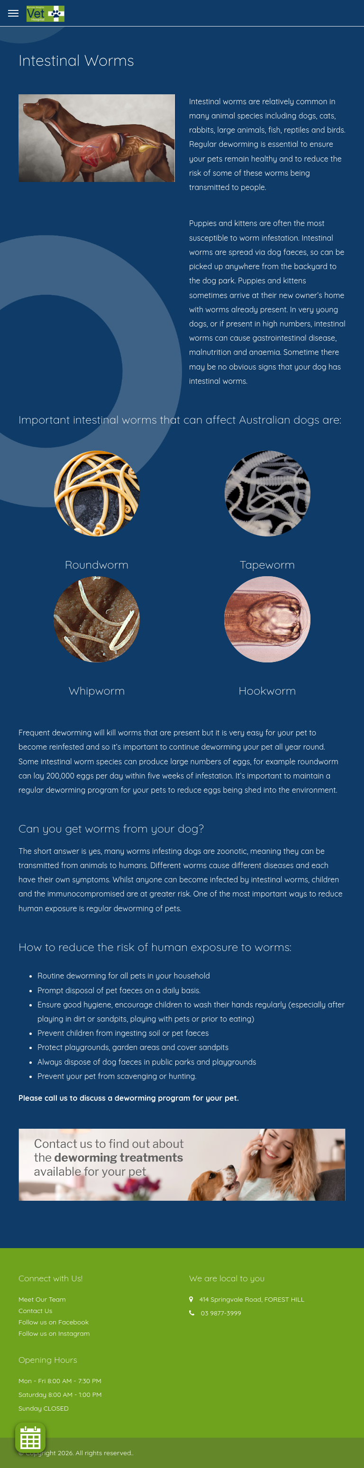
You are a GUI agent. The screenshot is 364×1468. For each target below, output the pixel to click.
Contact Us (35, 1310)
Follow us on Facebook (53, 1322)
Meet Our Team (42, 1299)
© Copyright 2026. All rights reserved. (75, 1453)
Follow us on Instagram (54, 1333)
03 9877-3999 (221, 1313)
